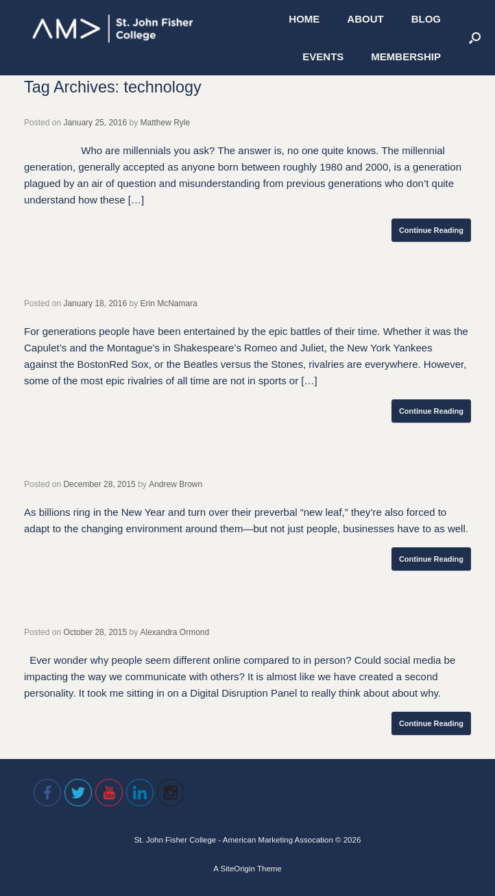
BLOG (426, 19)
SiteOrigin (237, 868)
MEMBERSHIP (406, 56)
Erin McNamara (169, 303)
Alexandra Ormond (174, 632)
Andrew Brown (175, 484)
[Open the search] (475, 37)
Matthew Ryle (166, 122)
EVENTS (322, 56)
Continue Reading (431, 230)
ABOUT (365, 19)
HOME (304, 19)
